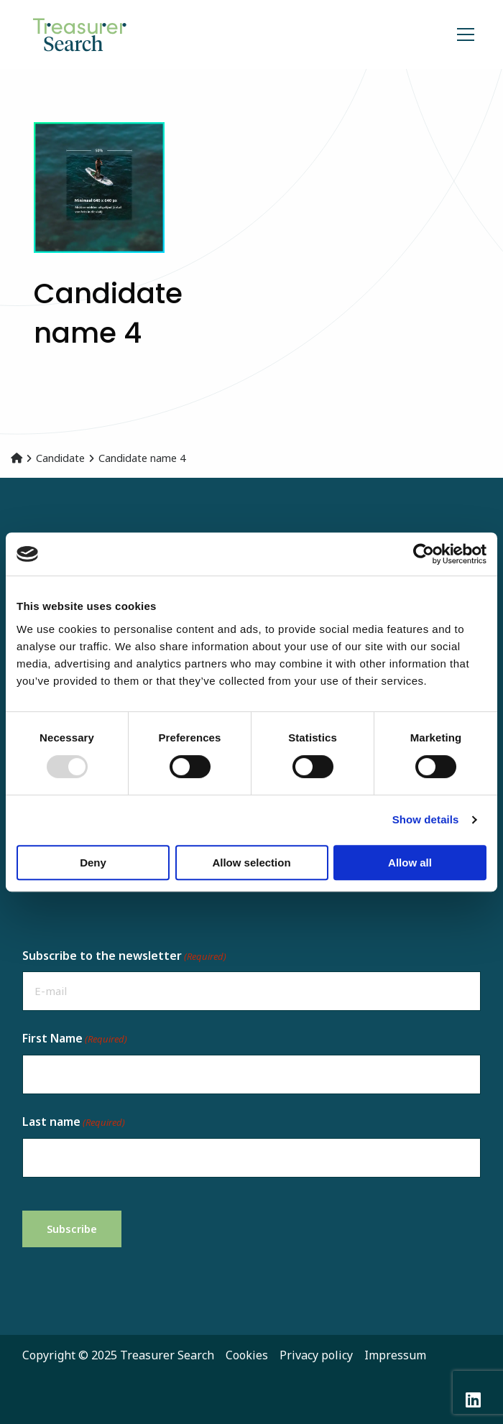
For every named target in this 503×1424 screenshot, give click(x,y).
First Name (74, 1039)
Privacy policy (316, 1355)
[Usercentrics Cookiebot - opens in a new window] (423, 554)
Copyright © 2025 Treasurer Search (118, 1355)
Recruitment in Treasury (100, 34)
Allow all (410, 862)
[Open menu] (460, 34)
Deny (93, 862)
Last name (73, 1122)
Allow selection (251, 862)
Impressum (395, 1355)
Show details (425, 819)
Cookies (247, 1355)
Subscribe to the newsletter (124, 956)
